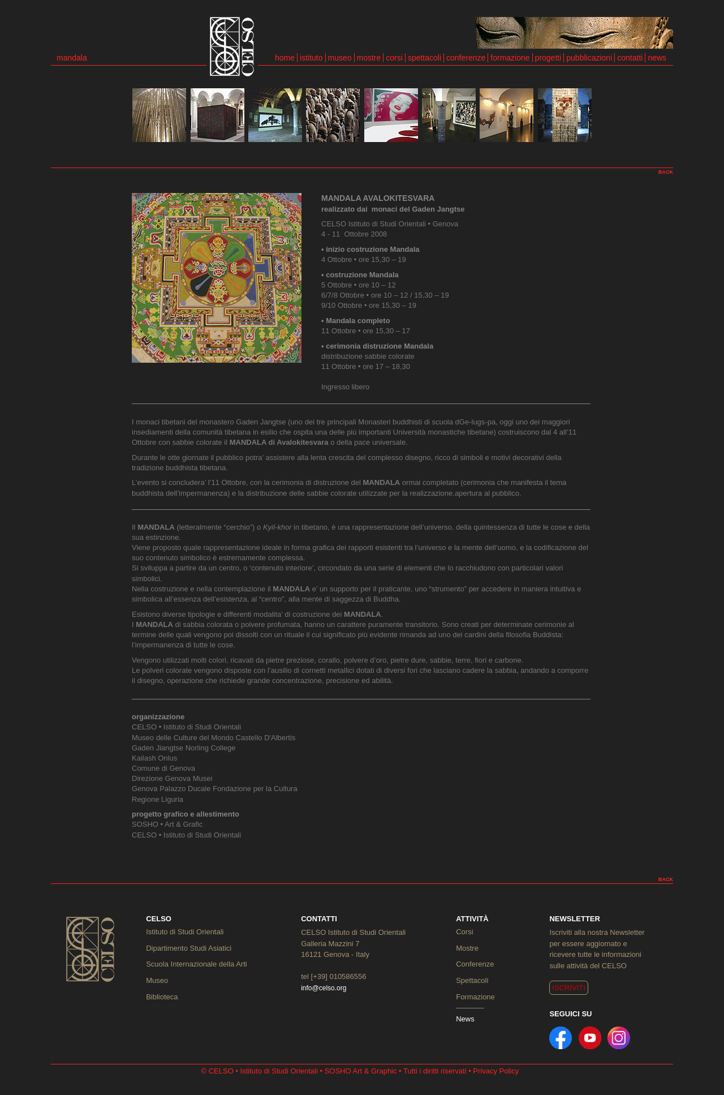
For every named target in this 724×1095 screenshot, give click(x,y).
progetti (548, 57)
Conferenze (475, 964)
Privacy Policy (496, 1071)
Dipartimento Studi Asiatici (188, 948)
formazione (509, 57)
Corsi (464, 931)
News (465, 1019)
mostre (369, 57)
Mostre (467, 948)
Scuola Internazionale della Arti (196, 964)
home (285, 57)
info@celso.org (323, 988)
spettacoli (424, 57)
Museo (157, 980)
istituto (311, 57)
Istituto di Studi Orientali (184, 931)
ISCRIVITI (568, 988)
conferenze (465, 57)
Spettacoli (472, 980)
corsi (394, 57)
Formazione (475, 997)
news (657, 57)
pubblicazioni (589, 57)
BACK (665, 172)
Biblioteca (162, 997)
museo (340, 57)
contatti (630, 57)
